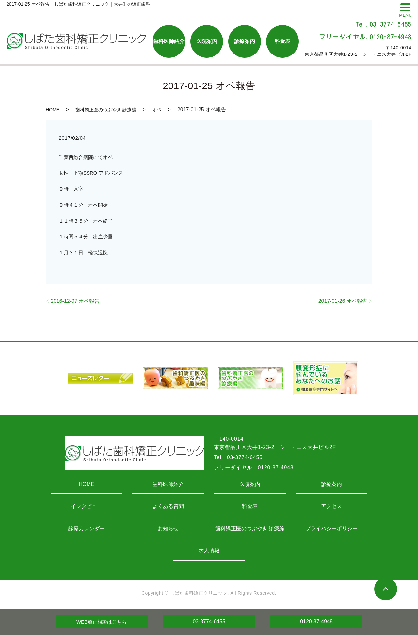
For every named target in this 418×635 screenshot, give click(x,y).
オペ (156, 109)
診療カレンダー (86, 528)
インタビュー (86, 506)
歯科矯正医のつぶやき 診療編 (105, 109)
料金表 (250, 506)
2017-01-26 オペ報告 (342, 301)
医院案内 (249, 484)
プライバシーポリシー (331, 528)
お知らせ (168, 528)
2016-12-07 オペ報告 (75, 301)
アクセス (331, 506)
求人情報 (209, 550)
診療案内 (331, 484)
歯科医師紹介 (168, 484)
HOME (52, 109)
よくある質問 (168, 506)
